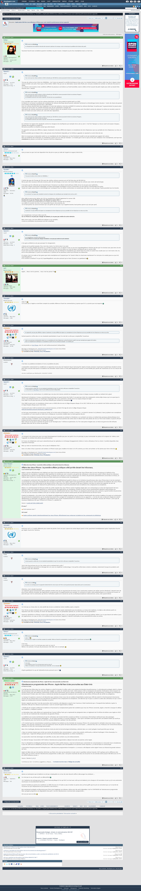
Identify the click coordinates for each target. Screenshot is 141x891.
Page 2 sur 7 (91, 18)
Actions (13, 10)
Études (70, 1)
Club (82, 1)
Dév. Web (49, 4)
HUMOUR (94, 6)
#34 (121, 552)
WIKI (85, 6)
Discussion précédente (56, 813)
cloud (44, 350)
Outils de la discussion (108, 34)
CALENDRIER (92, 806)
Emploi (64, 1)
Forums (24, 1)
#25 (121, 228)
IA (30, 4)
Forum (7, 14)
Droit (77, 1)
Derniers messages (5, 10)
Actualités (38, 14)
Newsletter (56, 1)
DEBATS (75, 806)
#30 (121, 379)
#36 (121, 601)
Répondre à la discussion (11, 19)
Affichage (118, 34)
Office (73, 4)
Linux (41, 351)
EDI (55, 4)
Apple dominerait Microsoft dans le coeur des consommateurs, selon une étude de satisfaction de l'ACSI (31, 854)
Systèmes (84, 4)
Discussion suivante (70, 813)
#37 (121, 629)
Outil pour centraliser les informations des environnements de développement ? (25, 850)
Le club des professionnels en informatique (22, 14)
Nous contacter (102, 868)
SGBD (68, 4)
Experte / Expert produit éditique (47, 838)
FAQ (38, 1)
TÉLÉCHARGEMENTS (65, 6)
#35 (121, 575)
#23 (121, 146)
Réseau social (21, 10)
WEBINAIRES (50, 6)
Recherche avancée (135, 10)
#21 (121, 37)
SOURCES (74, 6)
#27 (121, 295)
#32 (121, 461)
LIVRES (57, 6)
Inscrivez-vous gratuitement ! (34, 8)
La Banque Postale (46, 840)
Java (45, 4)
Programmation (61, 4)
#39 (121, 678)
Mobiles (78, 4)
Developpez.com (111, 868)
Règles (42, 10)
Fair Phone (35, 345)
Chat (48, 1)
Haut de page (119, 868)
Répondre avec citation (107, 65)
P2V (32, 350)
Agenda (33, 10)
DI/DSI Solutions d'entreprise (16, 4)
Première (98, 18)
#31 (121, 430)
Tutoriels (31, 1)
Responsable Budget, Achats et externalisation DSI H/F (55, 832)
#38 (121, 654)
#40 (121, 768)
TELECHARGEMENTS (52, 806)
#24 (121, 167)
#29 (121, 357)
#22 (121, 68)
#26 (121, 265)
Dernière (119, 18)
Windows (36, 351)
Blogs (43, 1)
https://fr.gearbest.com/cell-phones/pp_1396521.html (37, 409)
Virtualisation (46, 351)
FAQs (37, 806)
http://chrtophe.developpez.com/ (47, 349)
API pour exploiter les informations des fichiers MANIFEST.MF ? (20, 857)
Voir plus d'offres (83, 842)
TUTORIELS (39, 6)
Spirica (42, 833)
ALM (34, 4)
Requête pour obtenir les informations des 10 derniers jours (19, 847)
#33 (121, 522)
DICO (89, 6)
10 (117, 519)
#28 (121, 325)
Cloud (26, 4)
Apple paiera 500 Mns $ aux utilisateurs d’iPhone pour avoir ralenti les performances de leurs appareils (42, 22)
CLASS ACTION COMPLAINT (35, 503)
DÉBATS (81, 6)
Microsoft (39, 4)
